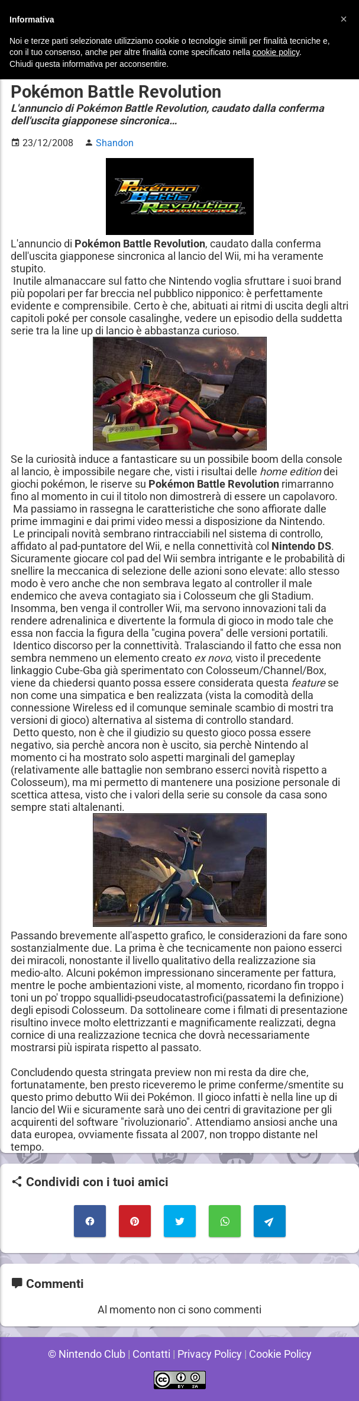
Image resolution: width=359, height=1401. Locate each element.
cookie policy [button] (276, 52)
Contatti (150, 1354)
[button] (343, 18)
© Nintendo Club (84, 1354)
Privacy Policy (209, 1354)
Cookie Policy (282, 1354)
